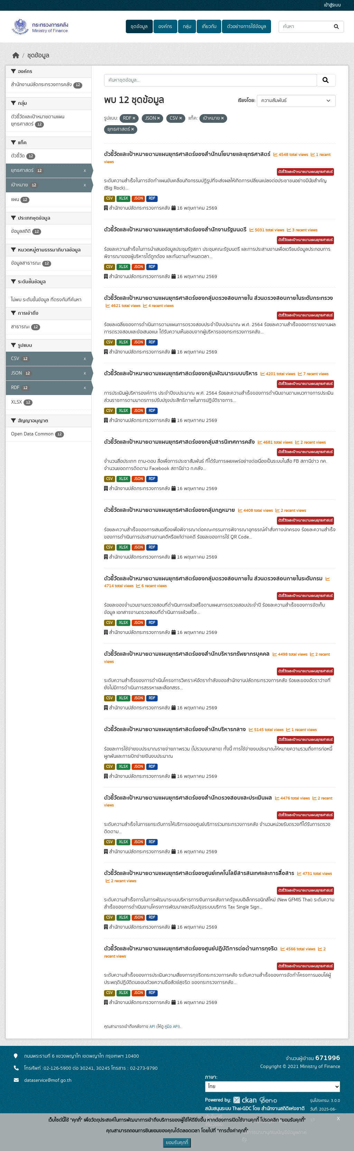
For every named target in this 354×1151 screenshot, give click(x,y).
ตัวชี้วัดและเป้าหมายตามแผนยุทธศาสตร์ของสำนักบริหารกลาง (175, 729)
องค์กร (165, 26)
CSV (109, 198)
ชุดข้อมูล (139, 26)
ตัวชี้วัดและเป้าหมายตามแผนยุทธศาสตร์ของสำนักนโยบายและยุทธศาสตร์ (188, 154)
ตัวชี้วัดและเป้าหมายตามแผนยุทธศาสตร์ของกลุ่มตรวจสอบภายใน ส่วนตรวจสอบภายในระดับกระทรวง (218, 298)
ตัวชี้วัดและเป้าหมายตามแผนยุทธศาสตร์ (305, 171)
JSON (138, 198)
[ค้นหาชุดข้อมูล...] (311, 27)
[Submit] (336, 27)
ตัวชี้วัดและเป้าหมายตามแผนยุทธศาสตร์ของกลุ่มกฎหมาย (170, 510)
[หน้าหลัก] (15, 55)
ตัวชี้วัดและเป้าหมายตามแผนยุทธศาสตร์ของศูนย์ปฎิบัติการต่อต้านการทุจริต (191, 948)
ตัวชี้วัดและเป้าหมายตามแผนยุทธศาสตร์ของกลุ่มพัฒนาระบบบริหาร (181, 373)
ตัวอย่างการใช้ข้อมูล (246, 26)
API (152, 1026)
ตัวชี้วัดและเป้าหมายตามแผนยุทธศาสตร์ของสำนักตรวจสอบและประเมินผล (188, 797)
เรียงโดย (246, 100)
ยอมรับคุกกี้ (177, 1142)
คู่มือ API (172, 1026)
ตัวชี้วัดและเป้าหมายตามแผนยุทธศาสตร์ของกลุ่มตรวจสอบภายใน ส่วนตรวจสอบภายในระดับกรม (214, 578)
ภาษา (210, 1077)
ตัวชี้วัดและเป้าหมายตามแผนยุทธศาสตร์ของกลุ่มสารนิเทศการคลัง (180, 442)
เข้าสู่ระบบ (332, 5)
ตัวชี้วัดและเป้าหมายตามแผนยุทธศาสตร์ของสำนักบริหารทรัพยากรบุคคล (187, 654)
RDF (152, 198)
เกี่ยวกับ (209, 26)
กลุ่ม (187, 26)
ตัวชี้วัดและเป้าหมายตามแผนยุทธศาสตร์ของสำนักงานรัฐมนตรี (176, 229)
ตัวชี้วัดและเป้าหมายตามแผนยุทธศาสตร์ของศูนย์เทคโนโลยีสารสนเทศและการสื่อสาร (200, 873)
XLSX (123, 198)
